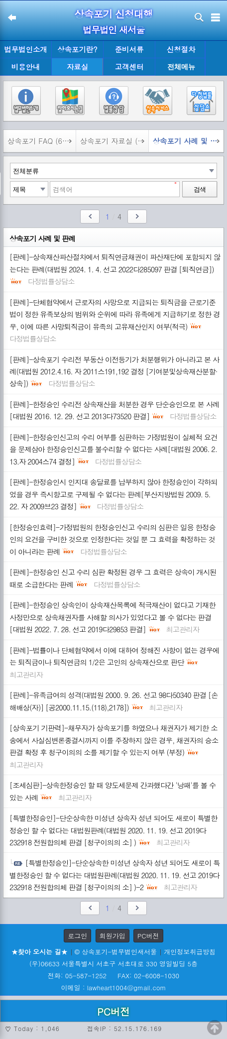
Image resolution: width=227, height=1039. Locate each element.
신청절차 (181, 49)
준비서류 (129, 49)
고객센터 (129, 67)
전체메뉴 (181, 67)
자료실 (77, 67)
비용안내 (25, 67)
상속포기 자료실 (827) (114, 141)
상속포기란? (77, 49)
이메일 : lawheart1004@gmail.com (113, 987)
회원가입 (112, 935)
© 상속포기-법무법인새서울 (116, 951)
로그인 (77, 935)
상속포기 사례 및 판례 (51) (188, 141)
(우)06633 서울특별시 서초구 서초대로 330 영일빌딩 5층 (113, 963)
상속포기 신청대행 (113, 13)
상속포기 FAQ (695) (40, 141)
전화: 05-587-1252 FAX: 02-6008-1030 (113, 975)
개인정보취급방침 (190, 951)
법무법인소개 (25, 49)
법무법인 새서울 (113, 29)
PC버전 (148, 935)
